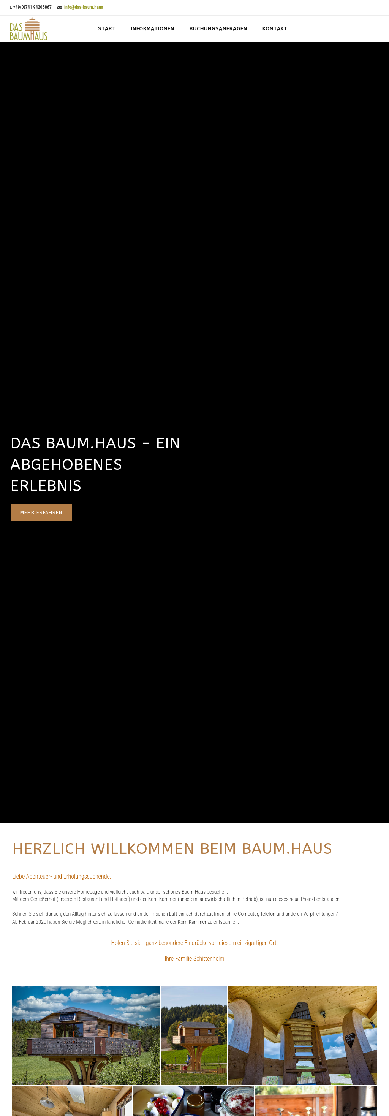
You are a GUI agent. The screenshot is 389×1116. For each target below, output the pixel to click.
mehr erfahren (41, 512)
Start (107, 29)
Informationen (152, 29)
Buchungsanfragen (218, 29)
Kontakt (275, 29)
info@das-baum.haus (83, 7)
